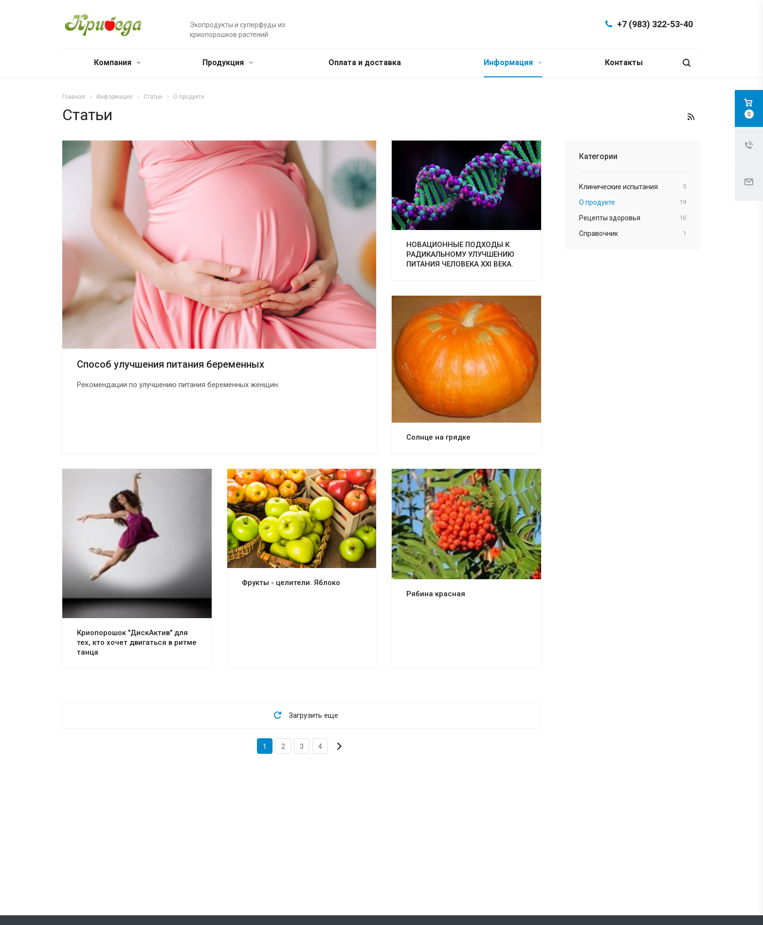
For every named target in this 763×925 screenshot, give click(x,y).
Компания (117, 62)
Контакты (624, 62)
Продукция (227, 62)
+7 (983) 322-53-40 (655, 24)
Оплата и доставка (364, 62)
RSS (691, 116)
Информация (513, 62)
